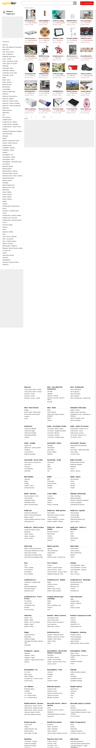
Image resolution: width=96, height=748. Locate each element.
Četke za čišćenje (75, 496)
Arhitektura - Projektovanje (32, 582)
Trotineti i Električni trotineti (78, 710)
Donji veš (50, 538)
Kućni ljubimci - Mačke (9, 157)
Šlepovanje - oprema (53, 626)
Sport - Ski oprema (8, 239)
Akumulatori (50, 447)
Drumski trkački (51, 483)
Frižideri (26, 483)
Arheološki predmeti (30, 435)
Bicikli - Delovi (6, 80)
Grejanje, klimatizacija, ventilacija (12, 131)
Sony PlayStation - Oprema (78, 569)
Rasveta (5, 227)
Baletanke (27, 532)
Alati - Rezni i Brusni (8, 52)
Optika (4, 201)
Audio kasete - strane (76, 431)
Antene (72, 447)
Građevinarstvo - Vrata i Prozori (12, 126)
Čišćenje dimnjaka (75, 498)
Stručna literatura (29, 635)
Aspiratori (27, 479)
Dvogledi (27, 691)
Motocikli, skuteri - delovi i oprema (12, 176)
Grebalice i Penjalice (76, 661)
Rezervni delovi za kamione (55, 622)
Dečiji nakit (73, 729)
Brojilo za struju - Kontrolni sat (56, 557)
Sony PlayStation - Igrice (77, 565)
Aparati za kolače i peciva (54, 693)
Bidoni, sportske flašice (31, 504)
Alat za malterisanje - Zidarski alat (80, 398)
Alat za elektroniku (75, 553)
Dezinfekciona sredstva (77, 504)
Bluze (72, 531)
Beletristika (27, 637)
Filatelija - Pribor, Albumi (54, 639)
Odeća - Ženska (7, 199)
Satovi (4, 229)
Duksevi (49, 540)
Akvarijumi (50, 655)
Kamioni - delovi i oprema (10, 143)
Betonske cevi (74, 586)
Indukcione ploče (29, 488)
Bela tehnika (6, 87)
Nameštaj (5, 183)
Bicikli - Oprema (7, 82)
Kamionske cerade (52, 618)
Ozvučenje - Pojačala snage (55, 437)
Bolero (72, 536)
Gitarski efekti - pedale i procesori (57, 733)
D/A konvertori (28, 452)
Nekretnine (6, 190)
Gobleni (26, 437)
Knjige (4, 138)
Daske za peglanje (75, 502)
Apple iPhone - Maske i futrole (33, 706)
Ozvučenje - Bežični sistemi (55, 428)
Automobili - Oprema (9, 70)
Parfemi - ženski (52, 741)
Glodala (26, 416)
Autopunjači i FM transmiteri (78, 445)
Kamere (49, 565)
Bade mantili (51, 534)
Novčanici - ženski (29, 396)
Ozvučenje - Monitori (53, 435)
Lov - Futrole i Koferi (30, 695)
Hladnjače (73, 622)
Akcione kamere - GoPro (31, 496)
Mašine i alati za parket (54, 591)
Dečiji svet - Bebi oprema (10, 96)
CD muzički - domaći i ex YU (78, 435)
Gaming (5, 129)
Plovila (4, 208)
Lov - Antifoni (28, 693)
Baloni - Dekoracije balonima (32, 515)
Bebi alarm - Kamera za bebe (55, 515)
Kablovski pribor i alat (30, 729)
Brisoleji (26, 607)
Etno (4, 115)
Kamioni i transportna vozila (11, 140)
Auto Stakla (50, 450)
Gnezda (49, 676)
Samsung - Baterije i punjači (32, 714)
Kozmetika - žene (52, 746)
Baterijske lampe (29, 689)
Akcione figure (74, 513)
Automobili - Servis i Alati (10, 73)
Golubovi (50, 672)
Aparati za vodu (52, 691)
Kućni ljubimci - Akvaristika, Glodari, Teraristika (16, 162)
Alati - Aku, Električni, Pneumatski (12, 47)
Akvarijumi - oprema (53, 657)
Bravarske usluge (29, 588)
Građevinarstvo (7, 119)
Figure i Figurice (74, 521)
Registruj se (10, 14)
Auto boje (27, 466)
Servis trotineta (75, 716)
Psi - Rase (27, 672)
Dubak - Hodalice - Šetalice (55, 521)
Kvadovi (72, 706)
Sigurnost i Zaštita (8, 232)
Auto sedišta (74, 452)
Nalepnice (50, 712)
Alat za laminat (74, 396)
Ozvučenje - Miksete (53, 433)
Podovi (5, 213)
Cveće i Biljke (6, 89)
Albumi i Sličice (51, 641)
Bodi (71, 534)
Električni (50, 485)
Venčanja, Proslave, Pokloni (11, 262)
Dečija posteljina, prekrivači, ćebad (34, 519)
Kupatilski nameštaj (76, 680)
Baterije (49, 555)
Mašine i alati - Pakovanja (77, 412)
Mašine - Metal (28, 620)
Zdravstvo (6, 264)
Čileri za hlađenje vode (54, 605)
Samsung (73, 691)
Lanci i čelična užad (53, 620)
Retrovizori (50, 716)
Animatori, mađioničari (31, 513)
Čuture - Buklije (28, 567)
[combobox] (49, 3)
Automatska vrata (29, 605)
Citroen (49, 469)
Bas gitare (50, 724)
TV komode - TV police (30, 741)
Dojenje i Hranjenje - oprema (55, 519)
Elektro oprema (7, 110)
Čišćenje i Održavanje (9, 91)
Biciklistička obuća (29, 500)
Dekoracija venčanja (30, 553)
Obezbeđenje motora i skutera (56, 714)
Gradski (49, 488)
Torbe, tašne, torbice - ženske (33, 391)
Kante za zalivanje (52, 504)
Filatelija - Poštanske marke (55, 635)
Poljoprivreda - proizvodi (10, 218)
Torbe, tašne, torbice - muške (32, 389)
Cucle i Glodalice (52, 517)
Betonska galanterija (30, 586)
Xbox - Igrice (74, 572)
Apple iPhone (74, 689)
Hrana (72, 663)
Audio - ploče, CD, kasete (10, 63)
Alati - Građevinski (8, 54)
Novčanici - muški (29, 394)
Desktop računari (75, 635)
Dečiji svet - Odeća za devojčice (12, 105)
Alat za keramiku (75, 394)
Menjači (72, 485)
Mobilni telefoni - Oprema (10, 171)
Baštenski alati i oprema (77, 462)
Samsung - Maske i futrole (32, 712)
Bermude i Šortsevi (52, 531)
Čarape (49, 536)
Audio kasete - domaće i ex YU (79, 428)
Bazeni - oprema (75, 471)
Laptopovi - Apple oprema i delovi (34, 660)
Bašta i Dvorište (7, 84)
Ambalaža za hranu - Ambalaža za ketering (80, 415)
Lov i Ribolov (6, 164)
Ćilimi (25, 565)
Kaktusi (49, 502)
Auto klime (27, 471)
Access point (28, 724)
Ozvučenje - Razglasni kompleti (56, 431)
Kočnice (72, 483)
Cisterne (72, 620)
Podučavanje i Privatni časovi (11, 206)
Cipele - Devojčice (29, 536)
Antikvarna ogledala (30, 428)
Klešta (49, 418)
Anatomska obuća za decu (32, 530)
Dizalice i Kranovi (52, 584)
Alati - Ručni (6, 49)
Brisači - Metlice (51, 452)
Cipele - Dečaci (28, 534)
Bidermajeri (50, 498)
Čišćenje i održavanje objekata (79, 500)
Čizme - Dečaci (28, 538)
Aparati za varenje (52, 396)
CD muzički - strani (75, 437)
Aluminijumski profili (76, 582)
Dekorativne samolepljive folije (33, 557)
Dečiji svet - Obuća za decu (10, 101)
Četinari (49, 500)
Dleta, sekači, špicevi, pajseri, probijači (55, 415)
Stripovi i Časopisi (8, 243)
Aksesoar (5, 45)
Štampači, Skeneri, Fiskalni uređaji (12, 248)
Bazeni (72, 469)
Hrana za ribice (51, 664)
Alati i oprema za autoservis (32, 462)
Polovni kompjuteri (75, 637)
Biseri (72, 724)
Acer (71, 697)
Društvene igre (74, 515)
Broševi (72, 727)
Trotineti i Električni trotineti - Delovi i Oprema (80, 713)
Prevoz (5, 222)
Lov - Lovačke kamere (30, 697)
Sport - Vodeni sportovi (9, 241)
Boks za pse (28, 674)
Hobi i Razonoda (7, 133)
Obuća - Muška (7, 192)
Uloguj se (9, 11)
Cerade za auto (75, 454)
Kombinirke (50, 586)
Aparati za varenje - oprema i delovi (55, 398)
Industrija (5, 136)
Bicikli (4, 77)
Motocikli (73, 708)
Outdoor (5, 204)
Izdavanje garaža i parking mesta (80, 743)
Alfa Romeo (50, 462)
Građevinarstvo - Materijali (10, 124)
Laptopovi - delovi (29, 655)
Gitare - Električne (52, 729)
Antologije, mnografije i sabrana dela (33, 642)
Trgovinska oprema (8, 255)
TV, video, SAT (7, 250)
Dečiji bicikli (50, 481)
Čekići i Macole (51, 412)
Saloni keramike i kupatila (78, 672)
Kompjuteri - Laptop (8, 150)
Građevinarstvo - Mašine (10, 122)
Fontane (72, 659)
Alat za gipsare (74, 391)
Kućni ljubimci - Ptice (8, 159)
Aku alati (49, 391)
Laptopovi (27, 653)
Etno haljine (27, 572)
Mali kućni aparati (8, 166)
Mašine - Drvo (28, 618)
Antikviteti (5, 66)
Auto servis (27, 464)
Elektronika (6, 112)
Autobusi (73, 618)
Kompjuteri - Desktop (9, 148)
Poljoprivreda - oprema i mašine (12, 215)
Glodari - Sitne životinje (54, 659)
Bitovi (49, 410)
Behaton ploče (74, 584)
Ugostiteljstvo (6, 260)
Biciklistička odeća (29, 502)
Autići (49, 643)
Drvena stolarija (29, 609)
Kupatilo (5, 152)
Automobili (27, 645)
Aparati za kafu (51, 689)
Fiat (48, 471)
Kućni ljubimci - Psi (8, 155)
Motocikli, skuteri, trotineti (10, 173)
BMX (48, 479)
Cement (72, 588)
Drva (48, 609)
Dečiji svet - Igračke (8, 98)
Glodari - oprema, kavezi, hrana (56, 661)
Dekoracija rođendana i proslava (34, 550)
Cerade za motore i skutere (55, 710)
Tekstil (4, 253)
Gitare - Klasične (52, 731)
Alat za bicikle (74, 479)
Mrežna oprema (7, 180)
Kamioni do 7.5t (74, 624)
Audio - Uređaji (7, 59)
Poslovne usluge (7, 225)
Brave (49, 708)
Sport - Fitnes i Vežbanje (10, 236)
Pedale (72, 488)
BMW (48, 466)
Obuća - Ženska (7, 194)
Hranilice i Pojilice (52, 680)
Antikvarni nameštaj (30, 433)
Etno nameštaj (28, 574)
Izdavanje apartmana (76, 741)
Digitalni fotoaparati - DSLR (55, 574)
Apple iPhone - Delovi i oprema (33, 710)
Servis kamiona (52, 624)
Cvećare (49, 496)
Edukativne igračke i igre (77, 519)
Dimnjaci (49, 607)
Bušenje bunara (29, 591)
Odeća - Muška (7, 197)
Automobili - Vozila (8, 75)
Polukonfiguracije (75, 639)
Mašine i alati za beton (54, 588)
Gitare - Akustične (52, 727)
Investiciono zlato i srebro (78, 733)
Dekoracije (6, 108)
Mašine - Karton (75, 410)
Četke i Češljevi (28, 676)
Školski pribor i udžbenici (10, 246)
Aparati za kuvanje (52, 695)
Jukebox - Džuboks (75, 603)
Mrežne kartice (28, 731)
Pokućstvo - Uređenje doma (11, 211)
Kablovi (26, 727)
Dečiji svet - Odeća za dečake (11, 103)
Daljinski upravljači (29, 454)
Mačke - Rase (74, 653)
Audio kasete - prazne (76, 433)
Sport (4, 234)
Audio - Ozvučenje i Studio (10, 61)
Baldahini (73, 466)
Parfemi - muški (51, 743)
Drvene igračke (74, 517)
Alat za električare (75, 389)
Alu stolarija (27, 601)
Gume (72, 481)
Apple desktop (74, 641)
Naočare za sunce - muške (32, 398)
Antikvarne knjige (29, 431)
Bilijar (72, 599)
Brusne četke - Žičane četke (32, 412)
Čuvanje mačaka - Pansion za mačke (79, 656)
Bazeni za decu (28, 517)
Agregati (49, 393)
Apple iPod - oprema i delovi (32, 447)
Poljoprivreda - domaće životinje (12, 220)
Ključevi (49, 420)
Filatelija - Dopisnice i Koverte (55, 637)
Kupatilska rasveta (76, 678)
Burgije (26, 410)
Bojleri (26, 481)
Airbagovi (50, 445)
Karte (72, 605)
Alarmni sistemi (74, 550)
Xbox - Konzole (74, 574)
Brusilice (49, 402)
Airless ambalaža (75, 420)
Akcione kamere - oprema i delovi (57, 572)
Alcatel (72, 693)
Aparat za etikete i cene (77, 418)
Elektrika (49, 454)
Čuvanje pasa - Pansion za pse (33, 678)
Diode (72, 557)
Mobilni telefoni (7, 169)
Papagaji (50, 674)
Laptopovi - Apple (29, 657)
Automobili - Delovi (8, 68)
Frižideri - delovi (29, 485)
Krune (26, 418)
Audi (48, 464)
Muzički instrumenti (8, 178)
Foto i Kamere (7, 117)
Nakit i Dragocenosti (8, 185)
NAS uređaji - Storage (30, 733)
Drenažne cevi (74, 591)
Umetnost (5, 257)
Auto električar (28, 469)
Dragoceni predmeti (76, 731)
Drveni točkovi (28, 569)
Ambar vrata (28, 603)
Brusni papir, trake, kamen (32, 414)
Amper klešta (51, 553)
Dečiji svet (5, 94)
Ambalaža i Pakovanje (9, 56)
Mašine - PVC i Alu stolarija (32, 622)
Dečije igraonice (29, 521)
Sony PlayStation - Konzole (78, 567)
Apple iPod (27, 445)
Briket (49, 603)
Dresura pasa (28, 680)
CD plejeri (27, 450)
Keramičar (73, 676)
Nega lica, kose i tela (8, 187)
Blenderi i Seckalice (53, 697)
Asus (71, 695)
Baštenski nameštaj (76, 464)
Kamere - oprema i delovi (54, 567)
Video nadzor (74, 548)
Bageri (49, 582)
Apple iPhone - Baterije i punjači (33, 708)
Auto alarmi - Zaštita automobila (79, 450)
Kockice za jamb (75, 607)
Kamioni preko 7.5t (75, 626)
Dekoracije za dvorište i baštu (33, 555)
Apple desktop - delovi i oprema (79, 643)
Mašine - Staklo (28, 624)
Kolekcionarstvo (7, 145)
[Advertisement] (12, 27)
